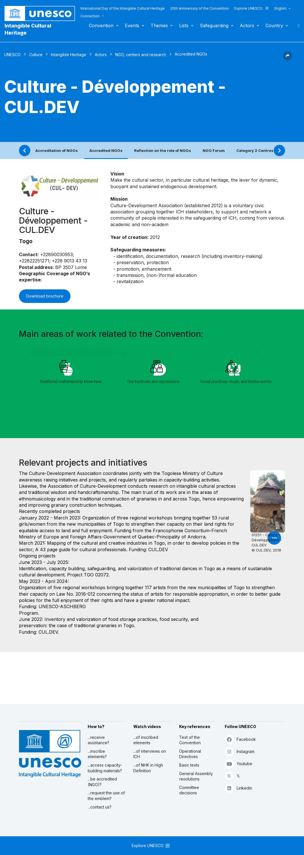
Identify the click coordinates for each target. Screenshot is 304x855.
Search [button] (296, 25)
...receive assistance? (98, 740)
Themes (159, 25)
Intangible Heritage (68, 54)
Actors (247, 25)
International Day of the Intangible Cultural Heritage (122, 8)
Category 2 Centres (254, 150)
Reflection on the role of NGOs (162, 150)
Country (274, 25)
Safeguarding (214, 25)
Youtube (238, 763)
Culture (35, 54)
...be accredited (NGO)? (102, 781)
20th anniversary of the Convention (199, 8)
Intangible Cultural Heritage (28, 29)
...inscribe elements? (97, 754)
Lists (184, 25)
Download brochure (44, 296)
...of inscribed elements (145, 740)
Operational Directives (190, 754)
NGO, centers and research (140, 54)
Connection (90, 16)
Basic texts (189, 765)
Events (132, 25)
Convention (101, 25)
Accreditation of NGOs (56, 150)
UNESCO (12, 54)
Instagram (239, 751)
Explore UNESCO (251, 8)
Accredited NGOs (106, 150)
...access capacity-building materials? (105, 768)
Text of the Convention (190, 740)
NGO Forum (214, 150)
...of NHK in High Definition (148, 768)
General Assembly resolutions (196, 776)
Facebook (240, 739)
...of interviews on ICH (149, 754)
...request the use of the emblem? (106, 795)
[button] (287, 58)
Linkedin (238, 788)
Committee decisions (189, 790)
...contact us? (100, 807)
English (280, 8)
